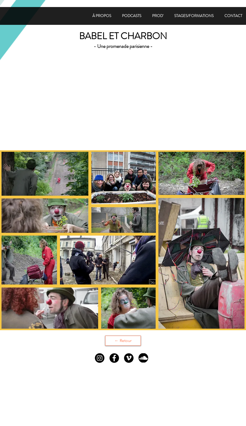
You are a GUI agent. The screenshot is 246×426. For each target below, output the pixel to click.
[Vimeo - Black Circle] (129, 358)
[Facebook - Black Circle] (114, 358)
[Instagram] (99, 358)
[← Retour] (123, 341)
